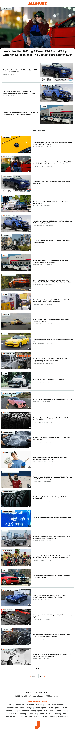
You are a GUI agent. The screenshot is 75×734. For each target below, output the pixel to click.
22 (30, 191)
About (29, 692)
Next (41, 676)
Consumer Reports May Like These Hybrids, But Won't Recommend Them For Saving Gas (51, 537)
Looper (17, 711)
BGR (10, 705)
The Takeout (34, 717)
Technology (7, 235)
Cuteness (30, 705)
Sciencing (22, 714)
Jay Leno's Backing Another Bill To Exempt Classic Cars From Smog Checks (51, 576)
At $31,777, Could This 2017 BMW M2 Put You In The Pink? (52, 399)
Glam (22, 708)
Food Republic (58, 705)
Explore (39, 705)
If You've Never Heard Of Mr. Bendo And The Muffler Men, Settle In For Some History (52, 478)
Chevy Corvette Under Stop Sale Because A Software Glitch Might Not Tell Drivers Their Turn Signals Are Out (52, 281)
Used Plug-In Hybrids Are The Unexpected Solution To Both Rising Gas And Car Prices (51, 458)
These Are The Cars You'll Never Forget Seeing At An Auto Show (53, 340)
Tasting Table (60, 714)
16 (30, 171)
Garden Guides (12, 708)
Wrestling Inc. (63, 717)
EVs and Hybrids (8, 452)
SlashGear (43, 714)
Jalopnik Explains (9, 196)
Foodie (47, 705)
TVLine (44, 717)
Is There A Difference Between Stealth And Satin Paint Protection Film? (51, 438)
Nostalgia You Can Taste (11, 471)
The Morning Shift (9, 353)
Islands (9, 711)
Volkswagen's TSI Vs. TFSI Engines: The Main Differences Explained (52, 616)
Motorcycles (8, 550)
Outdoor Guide (60, 711)
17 (30, 565)
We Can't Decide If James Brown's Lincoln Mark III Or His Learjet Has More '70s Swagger (52, 655)
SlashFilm (32, 714)
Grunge (29, 708)
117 (30, 368)
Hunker (64, 708)
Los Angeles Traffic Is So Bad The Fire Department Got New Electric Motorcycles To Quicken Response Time (51, 557)
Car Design (7, 137)
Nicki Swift (48, 711)
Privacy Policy (42, 692)
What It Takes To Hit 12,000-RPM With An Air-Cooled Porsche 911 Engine (51, 320)
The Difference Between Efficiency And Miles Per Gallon (52, 517)
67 (30, 388)
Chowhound (19, 705)
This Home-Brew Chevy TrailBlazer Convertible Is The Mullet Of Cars (20, 71)
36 (30, 270)
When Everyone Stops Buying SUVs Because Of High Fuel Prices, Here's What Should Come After (53, 300)
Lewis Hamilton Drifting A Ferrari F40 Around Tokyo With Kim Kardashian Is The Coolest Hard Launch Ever (37, 53)
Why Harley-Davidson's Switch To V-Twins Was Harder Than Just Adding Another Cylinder (51, 635)
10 (30, 348)
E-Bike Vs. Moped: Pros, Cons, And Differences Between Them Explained (52, 241)
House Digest (53, 708)
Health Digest (40, 708)
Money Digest (36, 711)
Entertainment (7, 8)
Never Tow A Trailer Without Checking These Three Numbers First (50, 202)
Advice (6, 412)
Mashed (25, 711)
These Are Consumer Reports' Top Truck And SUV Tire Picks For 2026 (51, 419)
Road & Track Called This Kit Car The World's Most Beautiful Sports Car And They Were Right (50, 596)
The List (23, 717)
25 (30, 309)
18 (30, 604)
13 (30, 329)
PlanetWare (11, 714)
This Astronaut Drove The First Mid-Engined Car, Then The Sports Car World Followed (53, 143)
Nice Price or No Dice (10, 393)
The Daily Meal (12, 717)
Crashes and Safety (48, 85)
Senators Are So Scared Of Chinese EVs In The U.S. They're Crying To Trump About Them (50, 360)
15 (30, 466)
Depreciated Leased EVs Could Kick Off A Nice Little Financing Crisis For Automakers (20, 113)
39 (30, 407)
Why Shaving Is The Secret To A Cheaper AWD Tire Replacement (50, 498)
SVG (51, 714)
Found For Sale (47, 64)
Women (52, 717)
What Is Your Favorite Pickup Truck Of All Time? (49, 379)
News (44, 106)
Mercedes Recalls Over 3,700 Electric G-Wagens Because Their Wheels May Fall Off (19, 92)
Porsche (6, 314)
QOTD (5, 294)
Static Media (25, 696)
